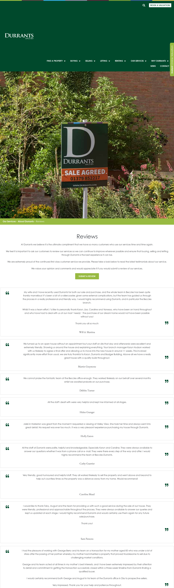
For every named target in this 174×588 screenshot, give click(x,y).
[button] (143, 5)
